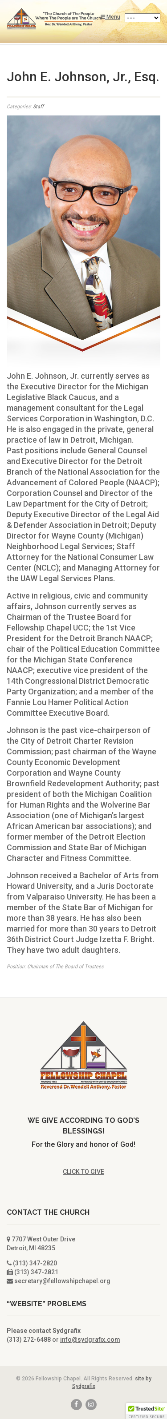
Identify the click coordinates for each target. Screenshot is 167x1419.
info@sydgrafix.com (90, 1339)
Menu (110, 17)
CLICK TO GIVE (83, 1171)
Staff (38, 106)
